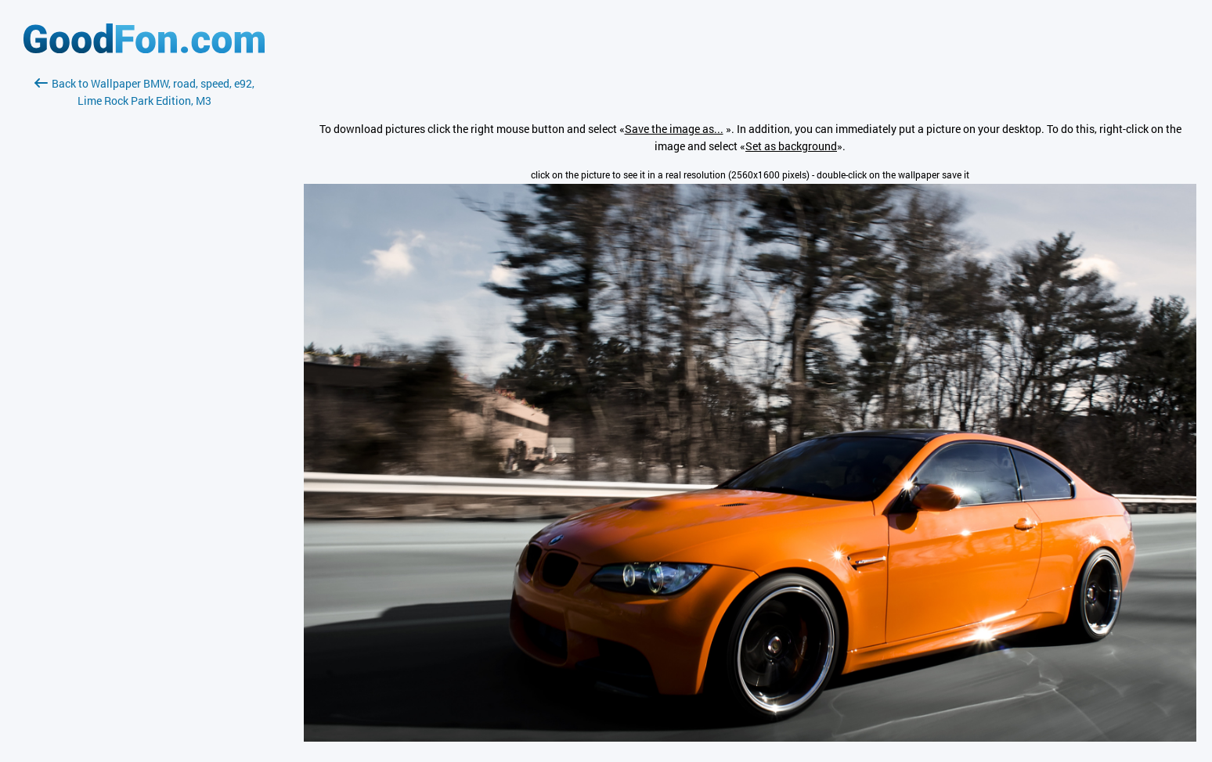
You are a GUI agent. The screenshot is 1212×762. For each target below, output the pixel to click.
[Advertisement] (144, 294)
